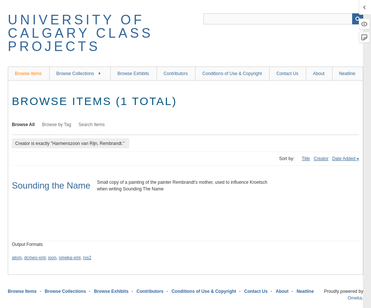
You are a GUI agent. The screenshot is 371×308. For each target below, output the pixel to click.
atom (17, 257)
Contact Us (287, 73)
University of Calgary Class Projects (80, 33)
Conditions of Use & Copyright (232, 73)
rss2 (87, 257)
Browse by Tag (56, 124)
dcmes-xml (35, 257)
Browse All (23, 124)
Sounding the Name (51, 185)
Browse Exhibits (133, 73)
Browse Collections (75, 73)
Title (306, 158)
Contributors (176, 73)
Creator (321, 158)
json (52, 257)
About (318, 73)
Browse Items (28, 73)
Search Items (91, 124)
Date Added (343, 158)
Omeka (355, 298)
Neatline (347, 73)
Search (357, 18)
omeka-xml (70, 257)
